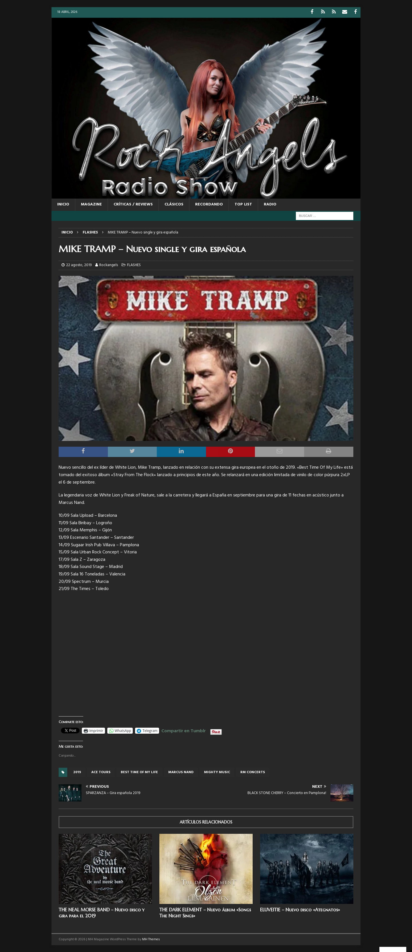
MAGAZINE (91, 204)
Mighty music (217, 772)
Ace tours (100, 772)
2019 (77, 772)
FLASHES (134, 265)
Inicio (63, 204)
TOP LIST (243, 204)
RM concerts (252, 772)
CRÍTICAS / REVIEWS (133, 204)
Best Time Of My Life (139, 772)
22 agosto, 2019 (79, 265)
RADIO (270, 204)
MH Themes (151, 939)
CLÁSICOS (174, 204)
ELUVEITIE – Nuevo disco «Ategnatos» (300, 909)
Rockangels (108, 265)
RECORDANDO (209, 204)
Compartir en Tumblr (183, 729)
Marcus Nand (181, 772)
